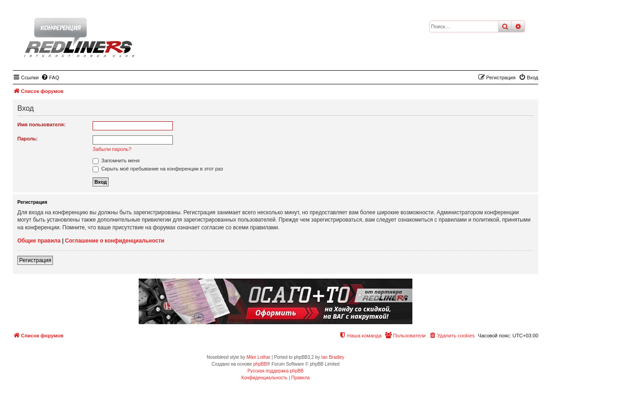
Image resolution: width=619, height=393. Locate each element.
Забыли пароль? (112, 149)
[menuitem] (50, 77)
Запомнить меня (116, 160)
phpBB (260, 364)
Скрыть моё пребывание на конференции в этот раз (158, 168)
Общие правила (39, 241)
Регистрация (35, 260)
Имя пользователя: (41, 124)
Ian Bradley (332, 357)
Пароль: (27, 138)
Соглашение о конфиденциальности (115, 241)
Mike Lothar (258, 357)
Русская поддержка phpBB (275, 370)
